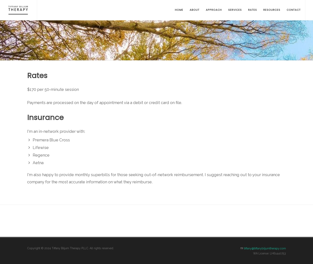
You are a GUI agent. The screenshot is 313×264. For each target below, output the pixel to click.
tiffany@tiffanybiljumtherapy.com (265, 248)
